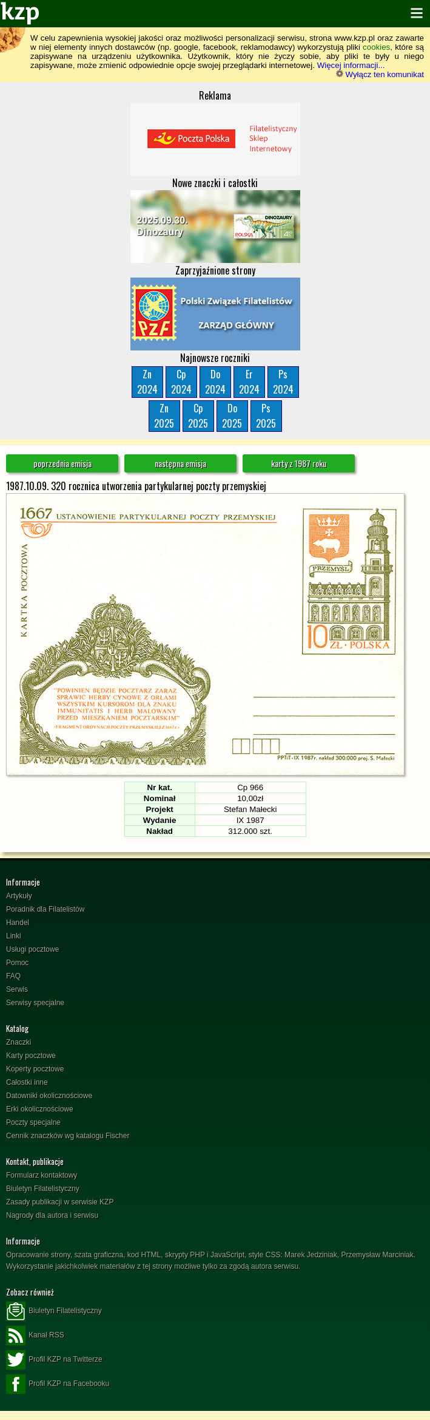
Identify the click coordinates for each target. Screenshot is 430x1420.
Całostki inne (27, 1082)
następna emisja (180, 463)
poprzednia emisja (62, 463)
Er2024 (249, 382)
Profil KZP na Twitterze (54, 1360)
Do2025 (232, 416)
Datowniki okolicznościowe (49, 1095)
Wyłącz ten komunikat (380, 74)
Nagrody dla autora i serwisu (52, 1215)
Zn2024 (147, 382)
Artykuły (19, 896)
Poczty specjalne (33, 1122)
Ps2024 (283, 382)
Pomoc (17, 962)
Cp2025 (198, 416)
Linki (13, 936)
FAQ (13, 976)
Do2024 (215, 382)
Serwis (17, 989)
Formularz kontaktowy (41, 1175)
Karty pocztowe (31, 1055)
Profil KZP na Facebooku (57, 1384)
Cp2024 (181, 382)
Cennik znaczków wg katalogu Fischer (67, 1136)
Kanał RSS (35, 1335)
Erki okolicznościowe (39, 1109)
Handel (17, 922)
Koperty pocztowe (35, 1069)
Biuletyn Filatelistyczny (42, 1188)
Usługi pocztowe (32, 949)
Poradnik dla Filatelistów (45, 909)
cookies (376, 47)
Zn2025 (164, 416)
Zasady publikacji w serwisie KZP (59, 1202)
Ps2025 (266, 416)
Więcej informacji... (351, 65)
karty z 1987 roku (298, 463)
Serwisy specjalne (35, 1002)
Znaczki (18, 1042)
